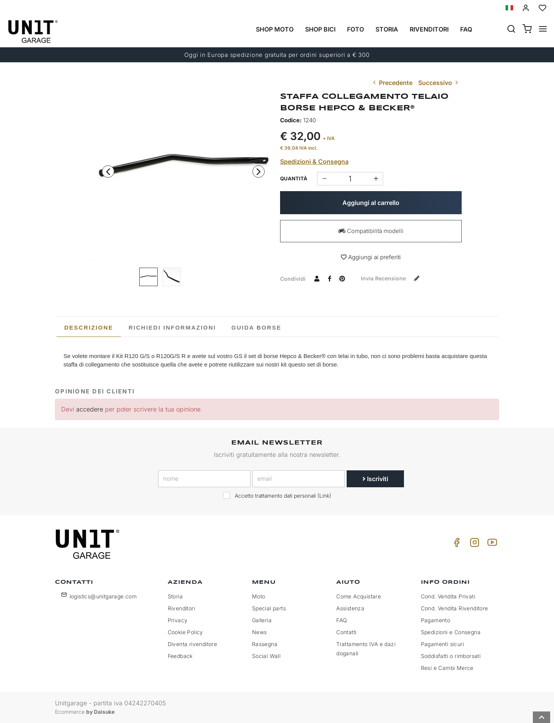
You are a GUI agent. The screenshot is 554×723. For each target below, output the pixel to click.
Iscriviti (375, 479)
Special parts (269, 608)
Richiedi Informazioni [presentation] (172, 327)
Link (324, 496)
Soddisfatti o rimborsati (451, 656)
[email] (298, 478)
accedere (89, 409)
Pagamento (436, 620)
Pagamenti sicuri (442, 644)
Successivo (439, 83)
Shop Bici (320, 29)
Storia (386, 29)
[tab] (89, 327)
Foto (355, 29)
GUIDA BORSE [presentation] (257, 327)
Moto (258, 596)
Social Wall (266, 656)
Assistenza (350, 608)
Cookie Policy (185, 632)
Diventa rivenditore (192, 644)
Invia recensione (392, 278)
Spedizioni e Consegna (451, 632)
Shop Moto (275, 29)
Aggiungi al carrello (370, 203)
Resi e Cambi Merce (447, 668)
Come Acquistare (358, 596)
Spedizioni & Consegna (314, 161)
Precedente (391, 83)
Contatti (346, 632)
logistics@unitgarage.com (103, 596)
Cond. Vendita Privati (448, 596)
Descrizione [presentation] (88, 327)
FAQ (341, 620)
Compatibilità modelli (371, 231)
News (259, 632)
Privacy (178, 620)
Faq (466, 29)
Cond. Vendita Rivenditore (454, 608)
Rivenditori (429, 29)
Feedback (180, 656)
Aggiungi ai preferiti (371, 257)
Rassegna (264, 644)
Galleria (262, 620)
